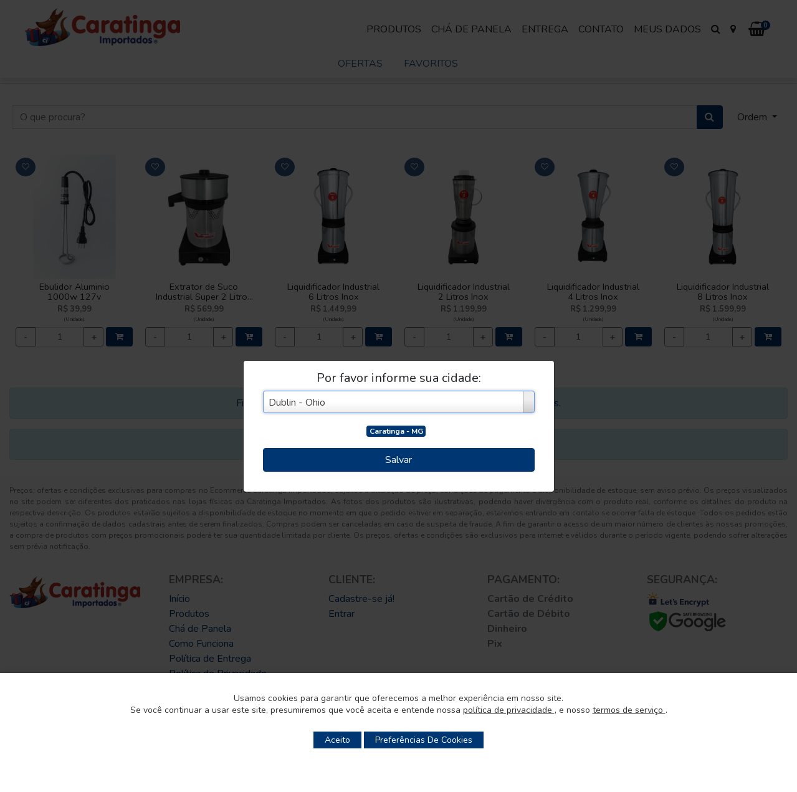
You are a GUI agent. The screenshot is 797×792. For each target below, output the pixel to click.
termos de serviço (629, 710)
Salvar (398, 460)
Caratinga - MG (396, 431)
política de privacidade (509, 710)
